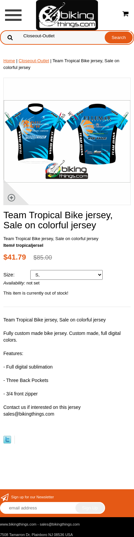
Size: (9, 274)
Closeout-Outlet (34, 60)
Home (9, 60)
